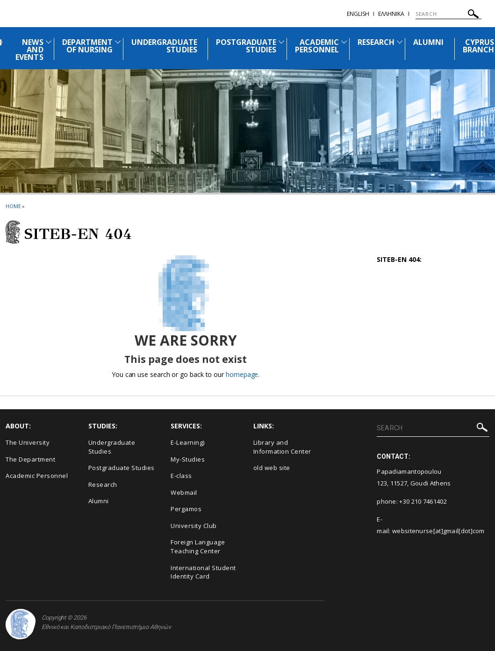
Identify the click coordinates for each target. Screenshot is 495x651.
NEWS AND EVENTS (29, 49)
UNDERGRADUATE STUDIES (164, 46)
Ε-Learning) (188, 442)
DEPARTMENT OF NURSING (87, 46)
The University (28, 442)
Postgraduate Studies (121, 467)
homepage (242, 374)
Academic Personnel (37, 475)
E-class (181, 475)
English (358, 14)
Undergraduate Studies (112, 447)
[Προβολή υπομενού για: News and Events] (48, 41)
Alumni (98, 501)
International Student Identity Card (203, 572)
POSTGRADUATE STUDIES (246, 46)
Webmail (184, 492)
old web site (271, 467)
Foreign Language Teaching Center (198, 546)
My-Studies (188, 459)
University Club (194, 525)
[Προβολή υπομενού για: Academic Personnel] (344, 41)
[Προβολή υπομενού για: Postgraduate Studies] (281, 41)
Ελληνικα (391, 14)
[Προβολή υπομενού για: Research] (400, 41)
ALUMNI (428, 42)
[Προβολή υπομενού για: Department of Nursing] (118, 41)
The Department (30, 459)
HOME (13, 206)
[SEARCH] (448, 14)
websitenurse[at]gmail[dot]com (438, 531)
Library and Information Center (282, 447)
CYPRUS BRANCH (478, 46)
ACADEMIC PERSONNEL (316, 46)
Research (102, 484)
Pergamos (186, 509)
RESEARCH (376, 42)
